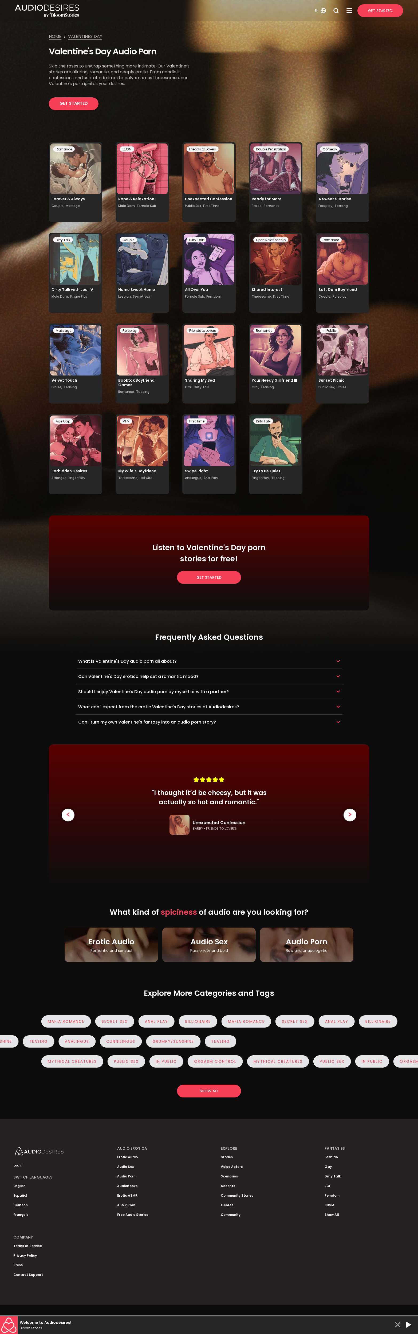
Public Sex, (193, 205)
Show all (209, 1091)
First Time (211, 205)
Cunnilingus (116, 1041)
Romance (64, 149)
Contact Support (28, 1274)
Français (20, 1214)
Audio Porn (126, 1176)
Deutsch (20, 1205)
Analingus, (193, 478)
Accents (228, 1186)
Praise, (257, 205)
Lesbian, (125, 296)
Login (17, 1165)
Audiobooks (127, 1186)
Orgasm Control (220, 1061)
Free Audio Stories (132, 1214)
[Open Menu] (349, 10)
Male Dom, (127, 205)
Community (230, 1214)
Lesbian (331, 1157)
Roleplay (339, 296)
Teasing (341, 205)
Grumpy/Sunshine (168, 1041)
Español (20, 1195)
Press (18, 1265)
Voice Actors (232, 1166)
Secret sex (141, 296)
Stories (227, 1157)
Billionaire (203, 1021)
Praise (341, 387)
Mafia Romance (71, 1021)
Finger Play (79, 296)
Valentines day (85, 36)
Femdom (213, 296)
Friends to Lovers (202, 149)
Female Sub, (195, 296)
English (19, 1186)
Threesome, (262, 296)
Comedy (330, 149)
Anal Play (210, 478)
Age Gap (63, 421)
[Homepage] (164, 11)
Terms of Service (27, 1246)
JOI (327, 1186)
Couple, (58, 205)
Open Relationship (271, 240)
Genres (227, 1205)
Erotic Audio (127, 1157)
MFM (126, 421)
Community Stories (237, 1195)
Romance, (126, 391)
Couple (128, 240)
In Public (329, 330)
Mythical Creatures (77, 1061)
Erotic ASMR (127, 1195)
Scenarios (229, 1176)
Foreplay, (325, 205)
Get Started (380, 10)
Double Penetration (271, 149)
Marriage (73, 205)
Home (55, 36)
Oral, (188, 387)
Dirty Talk (63, 240)
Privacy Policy (25, 1255)
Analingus (72, 1041)
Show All (332, 1214)
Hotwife (146, 478)
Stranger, (59, 478)
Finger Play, (261, 478)
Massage (63, 330)
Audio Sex (125, 1166)
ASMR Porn (126, 1205)
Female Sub (146, 205)
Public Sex (131, 1061)
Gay (328, 1166)
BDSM (127, 149)
